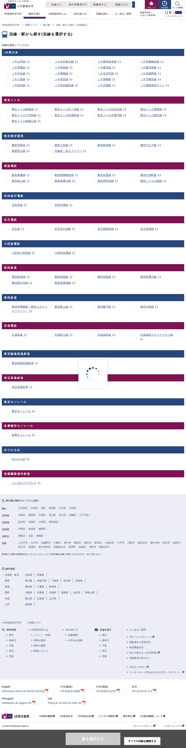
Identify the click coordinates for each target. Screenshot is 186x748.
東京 (11, 635)
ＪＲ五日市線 (105, 73)
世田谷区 (53, 522)
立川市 (34, 543)
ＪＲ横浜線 (104, 67)
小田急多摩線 (63, 252)
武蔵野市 (46, 543)
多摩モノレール (21, 434)
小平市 (120, 543)
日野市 (131, 543)
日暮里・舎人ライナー (68, 150)
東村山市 (142, 543)
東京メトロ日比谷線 (109, 109)
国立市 (166, 543)
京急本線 (17, 204)
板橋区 (39, 536)
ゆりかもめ (18, 459)
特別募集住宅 (136, 647)
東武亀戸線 (104, 306)
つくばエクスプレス (24, 482)
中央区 (34, 508)
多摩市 (72, 547)
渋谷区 (72, 508)
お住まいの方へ (139, 667)
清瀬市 (32, 547)
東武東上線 (61, 306)
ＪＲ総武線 (18, 85)
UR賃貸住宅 (66, 716)
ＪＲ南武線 (61, 67)
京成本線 (17, 334)
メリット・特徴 (42, 635)
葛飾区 (72, 515)
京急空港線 (61, 204)
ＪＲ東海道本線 (107, 61)
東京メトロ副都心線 (24, 121)
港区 (43, 508)
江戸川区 (84, 515)
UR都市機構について (152, 716)
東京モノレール (21, 411)
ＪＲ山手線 (18, 61)
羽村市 (92, 547)
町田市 (98, 543)
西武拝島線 (104, 276)
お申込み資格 (75, 640)
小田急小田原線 (21, 252)
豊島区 (21, 536)
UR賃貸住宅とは (40, 629)
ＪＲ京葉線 (104, 85)
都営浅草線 (18, 145)
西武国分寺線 (20, 282)
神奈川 (12, 640)
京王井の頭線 (63, 228)
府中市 (67, 543)
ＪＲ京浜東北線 (64, 61)
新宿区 (52, 508)
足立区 (62, 515)
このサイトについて (174, 726)
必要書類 (73, 635)
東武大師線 (147, 306)
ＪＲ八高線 (18, 79)
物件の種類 (40, 645)
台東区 (21, 515)
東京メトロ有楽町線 (67, 115)
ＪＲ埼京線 (61, 79)
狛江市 (21, 547)
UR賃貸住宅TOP (11, 25)
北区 (30, 536)
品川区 (21, 522)
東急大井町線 (148, 175)
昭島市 (77, 543)
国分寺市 (155, 543)
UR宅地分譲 (85, 716)
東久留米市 (45, 547)
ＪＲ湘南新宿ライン (152, 85)
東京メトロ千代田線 (24, 115)
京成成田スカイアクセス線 (156, 334)
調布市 (87, 543)
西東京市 (104, 547)
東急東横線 (18, 175)
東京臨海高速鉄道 (23, 363)
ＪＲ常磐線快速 (149, 61)
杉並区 (32, 529)
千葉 (11, 645)
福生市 (176, 543)
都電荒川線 (18, 150)
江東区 (42, 515)
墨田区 (32, 515)
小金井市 (109, 543)
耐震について (41, 651)
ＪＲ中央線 (18, 73)
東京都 (46, 25)
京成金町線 (104, 334)
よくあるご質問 (137, 629)
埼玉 (11, 651)
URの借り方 (71, 629)
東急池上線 (18, 180)
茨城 (11, 656)
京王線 (16, 228)
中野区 (21, 529)
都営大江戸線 (148, 145)
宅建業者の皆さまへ (140, 658)
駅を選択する (93, 739)
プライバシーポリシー (144, 726)
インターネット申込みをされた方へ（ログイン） (156, 672)
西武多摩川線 (148, 276)
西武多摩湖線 (63, 282)
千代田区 (23, 508)
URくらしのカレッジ (141, 636)
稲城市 (82, 547)
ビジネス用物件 (108, 716)
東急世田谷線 (105, 180)
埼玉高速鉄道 (20, 387)
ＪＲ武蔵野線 (148, 73)
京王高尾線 (147, 228)
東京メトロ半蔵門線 (109, 115)
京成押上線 (61, 334)
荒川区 (52, 515)
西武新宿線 (18, 276)
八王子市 (23, 543)
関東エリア (31, 25)
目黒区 (32, 522)
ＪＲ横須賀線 (148, 67)
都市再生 (129, 716)
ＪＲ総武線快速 (64, 85)
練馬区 (42, 529)
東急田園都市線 (64, 175)
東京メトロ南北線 (151, 115)
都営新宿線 (104, 145)
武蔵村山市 (59, 547)
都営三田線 (61, 145)
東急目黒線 (104, 175)
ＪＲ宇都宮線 (148, 79)
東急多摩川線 (63, 180)
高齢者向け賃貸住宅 (140, 642)
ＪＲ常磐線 (18, 67)
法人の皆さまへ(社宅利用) (144, 652)
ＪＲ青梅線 (61, 73)
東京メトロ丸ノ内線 (67, 109)
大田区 (42, 522)
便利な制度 (40, 640)
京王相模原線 (105, 228)
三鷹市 (57, 543)
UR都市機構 (47, 716)
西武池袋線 (61, 276)
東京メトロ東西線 (151, 109)
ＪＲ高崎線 (104, 79)
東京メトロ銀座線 (23, 109)
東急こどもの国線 (151, 180)
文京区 (62, 508)
